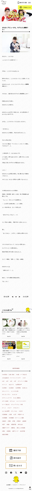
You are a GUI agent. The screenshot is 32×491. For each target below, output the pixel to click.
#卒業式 (19, 421)
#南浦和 (24, 421)
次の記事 (25, 296)
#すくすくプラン (6, 394)
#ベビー (10, 407)
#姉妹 (8, 424)
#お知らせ (24, 387)
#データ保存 (5, 401)
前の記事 (6, 296)
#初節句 (4, 421)
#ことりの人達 (14, 391)
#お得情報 (18, 387)
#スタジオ (14, 394)
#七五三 (21, 411)
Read (8, 336)
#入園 (10, 414)
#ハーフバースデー (21, 401)
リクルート (15, 484)
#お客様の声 (19, 384)
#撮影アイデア (5, 427)
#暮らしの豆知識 (21, 427)
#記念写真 (22, 431)
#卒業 (13, 421)
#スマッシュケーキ (7, 397)
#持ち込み (20, 424)
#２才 (24, 378)
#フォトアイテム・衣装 (17, 404)
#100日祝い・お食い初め (8, 374)
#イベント (4, 384)
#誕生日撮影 (5, 434)
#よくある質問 (5, 411)
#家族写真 (13, 424)
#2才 (3, 381)
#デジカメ (12, 401)
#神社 (3, 431)
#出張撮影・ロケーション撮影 (16, 417)
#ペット (4, 407)
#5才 (15, 381)
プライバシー (22, 484)
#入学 (14, 414)
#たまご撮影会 (17, 397)
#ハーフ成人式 (5, 404)
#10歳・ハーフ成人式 (21, 374)
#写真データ (21, 414)
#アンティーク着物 (22, 381)
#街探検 (9, 431)
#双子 (3, 424)
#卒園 (9, 421)
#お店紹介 (11, 387)
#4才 (11, 381)
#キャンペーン (5, 391)
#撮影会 (13, 427)
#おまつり (11, 384)
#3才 (7, 381)
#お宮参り (4, 387)
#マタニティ (16, 407)
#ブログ (3, 333)
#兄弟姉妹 (4, 414)
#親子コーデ (15, 431)
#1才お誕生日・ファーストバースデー (11, 378)
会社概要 (8, 484)
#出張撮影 (4, 417)
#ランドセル (14, 411)
